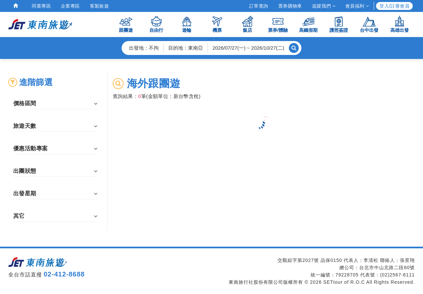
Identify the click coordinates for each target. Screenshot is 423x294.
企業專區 (70, 6)
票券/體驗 (278, 24)
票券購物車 (290, 6)
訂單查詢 (258, 6)
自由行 (156, 24)
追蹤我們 (323, 6)
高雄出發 (399, 24)
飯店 (247, 24)
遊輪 (186, 24)
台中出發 (369, 24)
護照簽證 (338, 24)
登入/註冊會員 (394, 6)
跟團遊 (126, 24)
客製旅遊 (99, 6)
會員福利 (357, 6)
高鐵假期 (308, 24)
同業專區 (41, 6)
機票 (217, 24)
